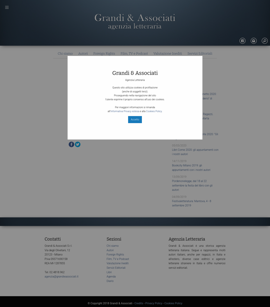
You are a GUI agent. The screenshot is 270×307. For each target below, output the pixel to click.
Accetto (135, 119)
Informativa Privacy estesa (125, 111)
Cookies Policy (154, 111)
